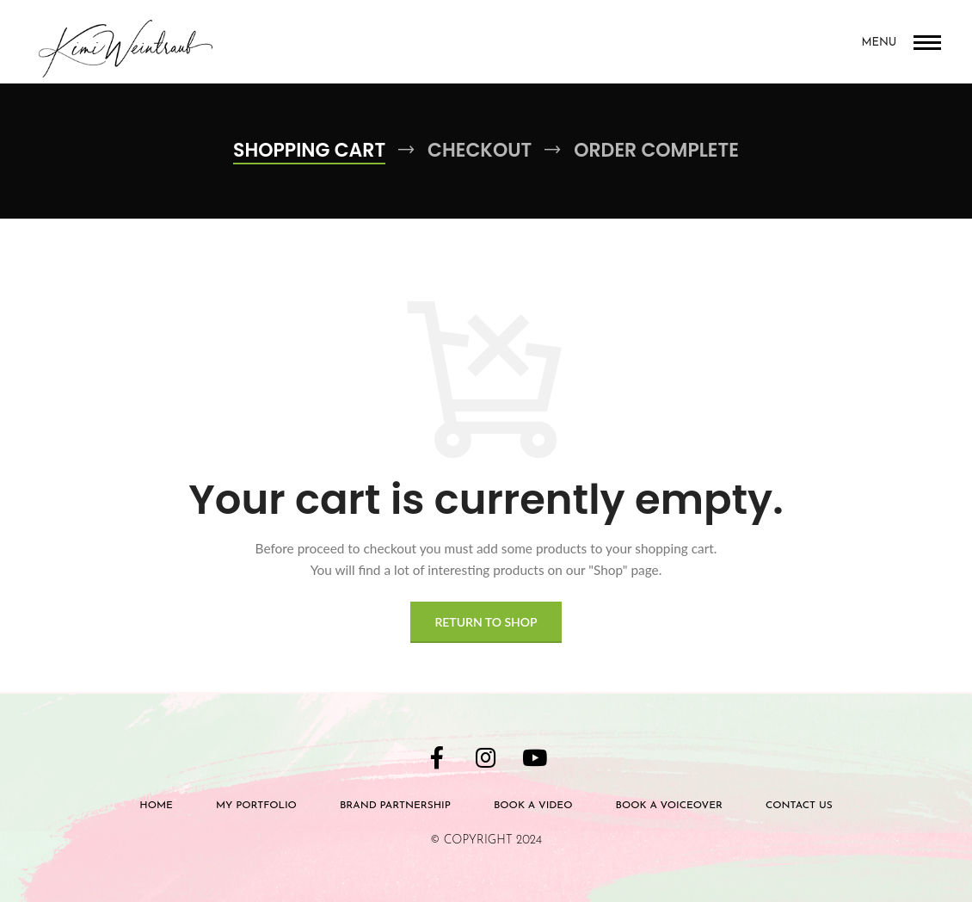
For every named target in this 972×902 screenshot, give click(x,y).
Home (156, 805)
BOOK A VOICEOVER (668, 805)
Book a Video (533, 805)
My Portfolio (256, 805)
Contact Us (799, 805)
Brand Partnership (395, 805)
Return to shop (485, 622)
